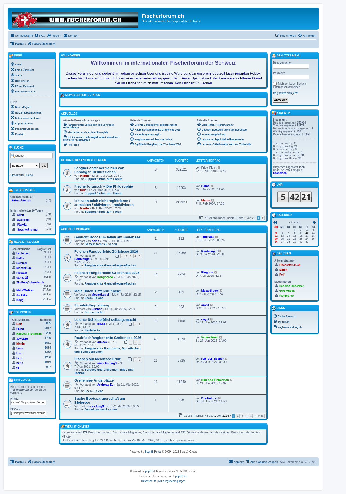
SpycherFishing (27, 229)
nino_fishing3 (107, 363)
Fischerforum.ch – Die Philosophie (103, 186)
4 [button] (246, 416)
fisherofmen (209, 337)
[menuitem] (39, 35)
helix (19, 358)
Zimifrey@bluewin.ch (30, 282)
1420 (48, 352)
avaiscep (23, 219)
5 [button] (251, 416)
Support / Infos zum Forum (103, 179)
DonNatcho (209, 398)
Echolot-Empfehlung (91, 305)
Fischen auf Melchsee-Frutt (97, 359)
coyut (205, 304)
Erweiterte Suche (21, 174)
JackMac (22, 295)
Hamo (205, 186)
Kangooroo (105, 277)
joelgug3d (99, 406)
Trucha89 (207, 236)
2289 (48, 333)
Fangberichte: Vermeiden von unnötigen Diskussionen (99, 170)
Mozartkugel (100, 294)
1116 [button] (261, 416)
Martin (84, 175)
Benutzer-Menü (286, 56)
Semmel (21, 263)
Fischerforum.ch (289, 264)
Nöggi (20, 300)
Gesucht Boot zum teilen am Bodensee (107, 237)
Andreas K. (105, 384)
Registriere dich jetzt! (285, 93)
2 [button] (263, 218)
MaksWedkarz (25, 290)
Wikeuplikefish (21, 200)
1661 (48, 342)
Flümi (20, 329)
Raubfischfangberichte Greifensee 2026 (107, 338)
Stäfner (97, 309)
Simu (20, 214)
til (17, 367)
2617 (48, 328)
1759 (48, 337)
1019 (48, 362)
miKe (19, 363)
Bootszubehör (95, 312)
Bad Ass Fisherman (215, 380)
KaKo (95, 240)
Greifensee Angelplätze (94, 380)
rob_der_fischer (212, 358)
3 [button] (242, 416)
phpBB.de (181, 476)
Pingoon (207, 272)
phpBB (149, 471)
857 (48, 367)
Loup (19, 348)
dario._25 (22, 277)
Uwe (19, 353)
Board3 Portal (153, 451)
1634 (48, 347)
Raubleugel (82, 259)
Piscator (21, 272)
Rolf (83, 190)
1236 (48, 357)
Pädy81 (22, 224)
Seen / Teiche (94, 297)
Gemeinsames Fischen (101, 244)
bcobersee (23, 253)
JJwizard (22, 338)
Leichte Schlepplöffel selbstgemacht (105, 320)
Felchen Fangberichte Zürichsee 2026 (106, 251)
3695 (48, 323)
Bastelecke (92, 330)
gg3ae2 (102, 341)
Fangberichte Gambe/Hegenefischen (110, 265)
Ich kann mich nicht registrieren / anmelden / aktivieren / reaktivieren (104, 203)
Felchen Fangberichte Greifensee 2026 (106, 273)
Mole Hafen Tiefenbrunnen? (97, 291)
